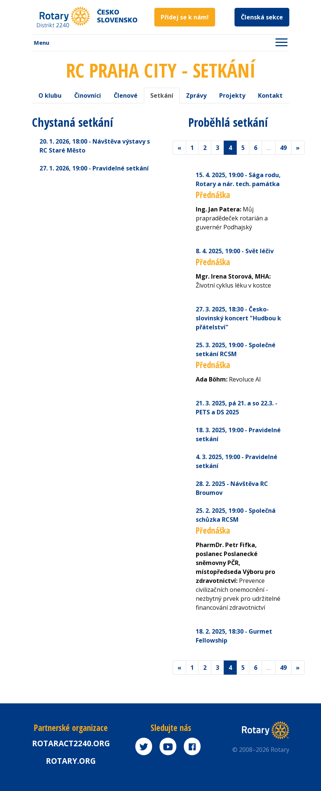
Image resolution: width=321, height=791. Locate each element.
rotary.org (71, 761)
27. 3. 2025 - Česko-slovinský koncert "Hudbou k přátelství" (238, 318)
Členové (126, 95)
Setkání (161, 95)
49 (283, 148)
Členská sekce (262, 17)
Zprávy (196, 95)
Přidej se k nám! (185, 17)
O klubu (50, 95)
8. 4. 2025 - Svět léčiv (235, 251)
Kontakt (270, 95)
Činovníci (87, 95)
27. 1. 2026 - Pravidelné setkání (94, 168)
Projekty (232, 95)
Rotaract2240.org (71, 743)
